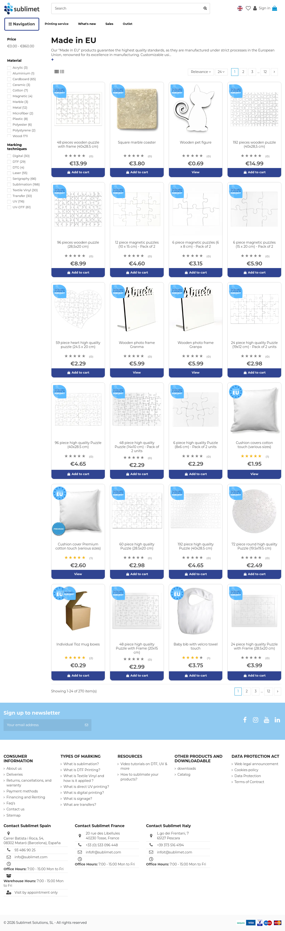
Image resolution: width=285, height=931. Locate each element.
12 (265, 72)
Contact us (15, 809)
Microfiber (23, 113)
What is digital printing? (83, 793)
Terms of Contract (249, 782)
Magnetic (23, 96)
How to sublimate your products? (139, 777)
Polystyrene (24, 130)
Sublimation (26, 184)
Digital (21, 156)
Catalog (184, 774)
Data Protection (248, 776)
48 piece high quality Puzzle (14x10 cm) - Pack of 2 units (137, 447)
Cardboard (24, 79)
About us (14, 768)
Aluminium (23, 73)
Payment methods (22, 791)
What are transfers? (79, 804)
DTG (18, 167)
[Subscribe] (86, 725)
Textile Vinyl (25, 190)
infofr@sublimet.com (103, 852)
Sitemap (13, 815)
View (196, 172)
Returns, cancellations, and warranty (28, 782)
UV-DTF (22, 207)
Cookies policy (246, 770)
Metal (20, 107)
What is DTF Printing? (81, 770)
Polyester (22, 124)
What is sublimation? (81, 764)
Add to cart (78, 172)
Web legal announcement (256, 764)
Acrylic (20, 67)
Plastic (20, 119)
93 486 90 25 (25, 850)
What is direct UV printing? (86, 787)
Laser (20, 173)
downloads (187, 768)
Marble (20, 102)
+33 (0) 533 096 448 (102, 845)
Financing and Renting (25, 797)
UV (18, 201)
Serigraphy (24, 178)
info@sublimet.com (31, 857)
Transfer (22, 196)
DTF (19, 161)
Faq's (10, 803)
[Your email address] (43, 725)
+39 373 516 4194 (170, 845)
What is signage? (77, 798)
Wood (20, 136)
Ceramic (21, 85)
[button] (240, 8)
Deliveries (14, 774)
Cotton (20, 90)
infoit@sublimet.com (174, 852)
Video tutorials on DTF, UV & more (143, 766)
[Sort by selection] (201, 72)
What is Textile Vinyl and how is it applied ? (83, 778)
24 (221, 72)
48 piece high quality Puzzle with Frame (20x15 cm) (137, 648)
